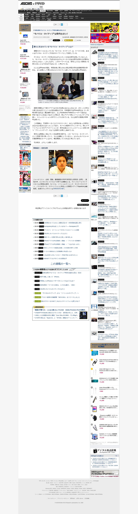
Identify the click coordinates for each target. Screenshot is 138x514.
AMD (32, 16)
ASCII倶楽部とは (26, 141)
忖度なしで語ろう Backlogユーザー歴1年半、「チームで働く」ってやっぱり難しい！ (107, 223)
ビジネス (32, 10)
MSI (54, 14)
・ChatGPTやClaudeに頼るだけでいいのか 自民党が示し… (24, 123)
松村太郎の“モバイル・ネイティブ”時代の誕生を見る (49, 30)
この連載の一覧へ (61, 263)
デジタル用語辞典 (67, 492)
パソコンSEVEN (49, 14)
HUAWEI (66, 16)
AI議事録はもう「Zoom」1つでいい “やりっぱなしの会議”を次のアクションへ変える (108, 313)
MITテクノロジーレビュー (83, 492)
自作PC (66, 10)
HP (65, 14)
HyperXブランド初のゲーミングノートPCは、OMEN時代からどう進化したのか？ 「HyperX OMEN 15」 (107, 109)
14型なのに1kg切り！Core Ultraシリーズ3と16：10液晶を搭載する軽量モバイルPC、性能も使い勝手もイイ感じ (108, 286)
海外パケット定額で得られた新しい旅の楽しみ (58, 237)
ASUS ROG (38, 16)
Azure (43, 18)
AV (70, 10)
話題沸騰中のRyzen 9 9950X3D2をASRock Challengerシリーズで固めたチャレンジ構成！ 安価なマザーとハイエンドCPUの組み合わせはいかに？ (108, 56)
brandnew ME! (49, 20)
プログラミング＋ (77, 490)
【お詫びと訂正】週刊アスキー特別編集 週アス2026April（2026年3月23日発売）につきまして (104, 459)
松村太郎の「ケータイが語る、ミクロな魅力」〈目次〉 (58, 285)
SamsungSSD (47, 16)
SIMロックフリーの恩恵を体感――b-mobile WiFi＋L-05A (61, 248)
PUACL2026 (79, 12)
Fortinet (71, 18)
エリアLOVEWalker (47, 494)
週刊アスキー (49, 12)
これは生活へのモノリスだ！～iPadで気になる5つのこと (61, 255)
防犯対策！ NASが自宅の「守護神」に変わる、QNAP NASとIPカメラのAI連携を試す (108, 184)
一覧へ (116, 455)
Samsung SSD (49, 488)
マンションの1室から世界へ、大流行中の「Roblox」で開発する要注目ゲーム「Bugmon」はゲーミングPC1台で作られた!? (108, 326)
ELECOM (27, 16)
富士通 (26, 14)
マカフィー (26, 20)
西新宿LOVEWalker (64, 494)
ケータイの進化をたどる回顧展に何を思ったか (58, 251)
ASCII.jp (26, 3)
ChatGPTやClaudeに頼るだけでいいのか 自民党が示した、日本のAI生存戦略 (60, 312)
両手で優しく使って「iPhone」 (50, 277)
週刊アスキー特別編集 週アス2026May (25, 148)
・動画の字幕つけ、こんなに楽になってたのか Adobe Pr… (24, 118)
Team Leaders (70, 490)
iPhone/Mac (50, 10)
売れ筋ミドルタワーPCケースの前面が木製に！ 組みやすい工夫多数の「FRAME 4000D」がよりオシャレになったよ (108, 236)
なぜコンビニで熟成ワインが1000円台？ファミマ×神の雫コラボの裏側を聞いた (108, 160)
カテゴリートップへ (83, 205)
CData (60, 18)
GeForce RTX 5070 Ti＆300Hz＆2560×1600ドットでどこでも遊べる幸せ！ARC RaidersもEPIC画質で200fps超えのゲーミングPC (108, 299)
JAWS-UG (57, 484)
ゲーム (90, 10)
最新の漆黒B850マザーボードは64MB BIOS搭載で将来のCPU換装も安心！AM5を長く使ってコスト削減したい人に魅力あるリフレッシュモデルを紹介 (108, 71)
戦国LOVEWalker (99, 494)
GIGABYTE (43, 16)
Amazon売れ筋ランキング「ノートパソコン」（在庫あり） (25, 27)
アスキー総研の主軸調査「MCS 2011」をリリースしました (60, 297)
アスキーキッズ (22, 12)
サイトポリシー (52, 498)
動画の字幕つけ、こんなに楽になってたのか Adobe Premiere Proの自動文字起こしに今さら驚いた (68, 310)
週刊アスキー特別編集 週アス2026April (25, 168)
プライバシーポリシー (63, 498)
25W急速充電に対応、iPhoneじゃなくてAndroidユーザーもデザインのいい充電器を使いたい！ (108, 197)
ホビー (61, 10)
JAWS (26, 18)
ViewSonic (71, 16)
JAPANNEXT (38, 20)
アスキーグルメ (41, 12)
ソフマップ (43, 20)
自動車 (56, 10)
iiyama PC (66, 482)
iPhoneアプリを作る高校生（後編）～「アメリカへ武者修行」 (63, 240)
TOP (40, 480)
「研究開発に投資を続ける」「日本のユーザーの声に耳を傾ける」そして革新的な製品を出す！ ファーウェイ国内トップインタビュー (108, 120)
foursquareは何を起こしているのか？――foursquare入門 (61, 226)
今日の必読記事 (52, 492)
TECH (37, 10)
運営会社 (72, 498)
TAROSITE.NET (58, 188)
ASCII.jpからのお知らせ (97, 456)
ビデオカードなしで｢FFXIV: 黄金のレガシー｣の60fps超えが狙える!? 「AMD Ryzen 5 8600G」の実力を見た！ (108, 337)
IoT (27, 10)
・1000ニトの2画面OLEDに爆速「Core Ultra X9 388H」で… (24, 128)
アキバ (74, 10)
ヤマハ (76, 18)
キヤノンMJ (32, 20)
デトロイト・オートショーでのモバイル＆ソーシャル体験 (61, 230)
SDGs (70, 12)
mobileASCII (74, 492)
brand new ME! (78, 486)
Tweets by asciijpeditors (97, 44)
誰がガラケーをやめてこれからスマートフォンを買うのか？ (60, 301)
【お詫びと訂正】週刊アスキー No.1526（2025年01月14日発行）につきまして (105, 466)
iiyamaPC (38, 14)
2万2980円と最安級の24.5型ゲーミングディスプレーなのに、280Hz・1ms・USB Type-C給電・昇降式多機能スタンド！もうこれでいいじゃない (108, 273)
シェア (50, 39)
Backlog (66, 18)
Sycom (43, 14)
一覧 (62, 40)
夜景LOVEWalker (73, 494)
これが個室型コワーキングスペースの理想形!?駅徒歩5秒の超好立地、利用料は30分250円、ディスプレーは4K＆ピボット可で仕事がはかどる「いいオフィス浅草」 (108, 135)
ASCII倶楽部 (114, 11)
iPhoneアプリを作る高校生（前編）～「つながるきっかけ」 (62, 244)
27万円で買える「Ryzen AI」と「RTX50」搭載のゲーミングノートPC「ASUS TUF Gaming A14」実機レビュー (71, 318)
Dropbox (54, 18)
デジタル (39, 3)
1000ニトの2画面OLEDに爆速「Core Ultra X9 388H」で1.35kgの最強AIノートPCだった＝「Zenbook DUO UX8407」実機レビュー (77, 315)
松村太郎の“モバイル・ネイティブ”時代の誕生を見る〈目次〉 (62, 273)
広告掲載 (87, 498)
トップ (20, 10)
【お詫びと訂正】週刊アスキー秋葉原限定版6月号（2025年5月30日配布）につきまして (104, 462)
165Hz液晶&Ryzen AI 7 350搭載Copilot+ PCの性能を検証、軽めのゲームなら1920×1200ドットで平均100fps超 (108, 249)
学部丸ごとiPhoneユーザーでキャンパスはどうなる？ (57, 281)
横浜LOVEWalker (55, 494)
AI (24, 10)
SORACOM (63, 488)
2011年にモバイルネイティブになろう (55, 233)
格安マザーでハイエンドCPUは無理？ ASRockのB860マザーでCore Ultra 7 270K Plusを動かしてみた (108, 260)
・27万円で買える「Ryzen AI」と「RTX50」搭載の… (24, 133)
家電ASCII (34, 12)
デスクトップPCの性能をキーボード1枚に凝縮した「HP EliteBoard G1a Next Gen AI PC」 (108, 96)
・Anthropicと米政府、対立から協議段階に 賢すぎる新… (24, 138)
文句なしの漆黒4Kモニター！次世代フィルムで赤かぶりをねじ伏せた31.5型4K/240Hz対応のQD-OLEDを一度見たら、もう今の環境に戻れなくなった (108, 150)
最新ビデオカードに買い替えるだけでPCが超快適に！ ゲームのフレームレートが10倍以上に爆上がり (108, 83)
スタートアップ (83, 10)
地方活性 (74, 12)
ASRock (54, 16)
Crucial (60, 16)
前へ (56, 24)
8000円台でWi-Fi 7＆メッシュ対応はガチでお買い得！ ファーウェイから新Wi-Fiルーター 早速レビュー (108, 174)
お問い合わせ (79, 498)
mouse (32, 14)
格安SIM (28, 12)
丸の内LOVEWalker (90, 494)
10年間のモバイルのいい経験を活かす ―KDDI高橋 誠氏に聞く (63, 223)
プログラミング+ (64, 12)
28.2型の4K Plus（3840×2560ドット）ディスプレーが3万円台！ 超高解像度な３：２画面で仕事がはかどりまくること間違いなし (108, 209)
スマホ (78, 10)
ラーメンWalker (38, 494)
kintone (38, 18)
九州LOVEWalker (81, 494)
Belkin (76, 16)
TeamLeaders (56, 12)
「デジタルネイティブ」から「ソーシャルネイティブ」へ (60, 293)
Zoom (82, 18)
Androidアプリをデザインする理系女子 (55, 258)
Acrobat (32, 18)
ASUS (60, 14)
